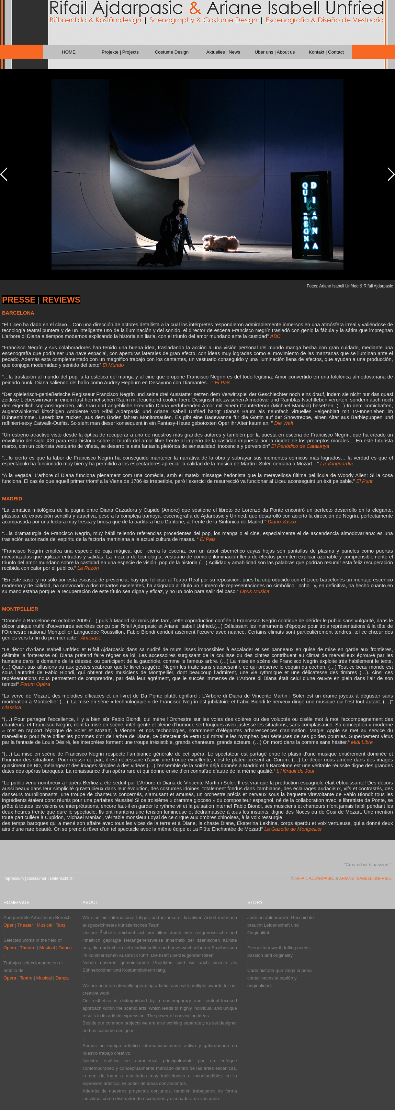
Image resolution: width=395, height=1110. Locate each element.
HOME (69, 52)
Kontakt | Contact (326, 52)
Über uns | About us (275, 52)
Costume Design (172, 52)
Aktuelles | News (223, 52)
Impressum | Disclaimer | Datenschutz (38, 878)
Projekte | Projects (120, 52)
